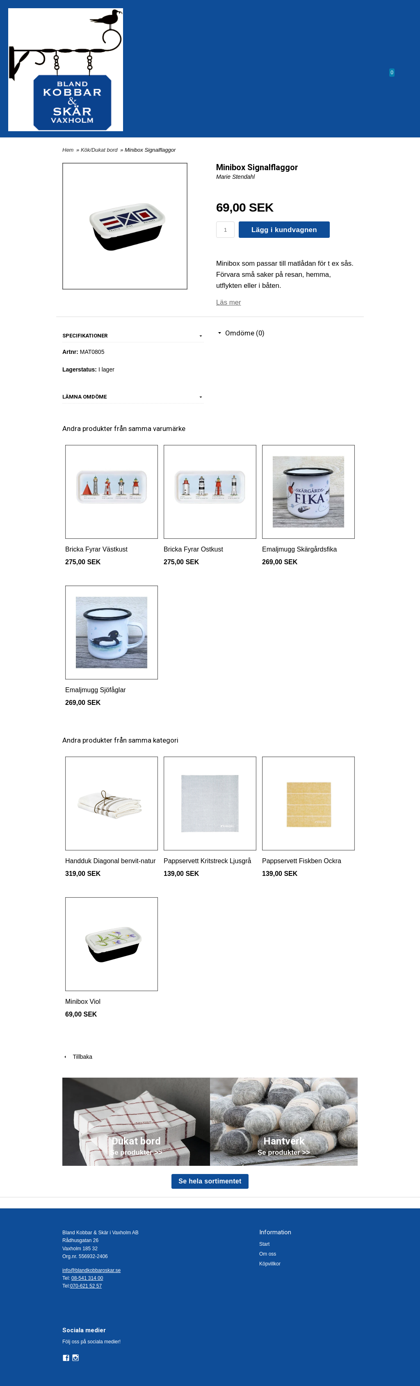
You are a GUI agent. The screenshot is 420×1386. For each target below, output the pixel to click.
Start (264, 1244)
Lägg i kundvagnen (284, 230)
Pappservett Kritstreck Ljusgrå (207, 860)
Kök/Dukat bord (100, 150)
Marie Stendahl (235, 176)
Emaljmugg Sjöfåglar (95, 689)
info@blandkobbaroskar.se (91, 1270)
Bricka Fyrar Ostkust (193, 549)
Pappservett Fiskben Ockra (301, 860)
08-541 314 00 (87, 1278)
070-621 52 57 (86, 1286)
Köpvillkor (270, 1264)
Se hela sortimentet (209, 1181)
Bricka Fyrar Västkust (96, 549)
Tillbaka (77, 1056)
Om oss (267, 1254)
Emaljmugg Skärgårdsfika (299, 549)
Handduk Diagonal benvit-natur (110, 860)
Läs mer (228, 302)
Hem (67, 150)
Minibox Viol (82, 1001)
